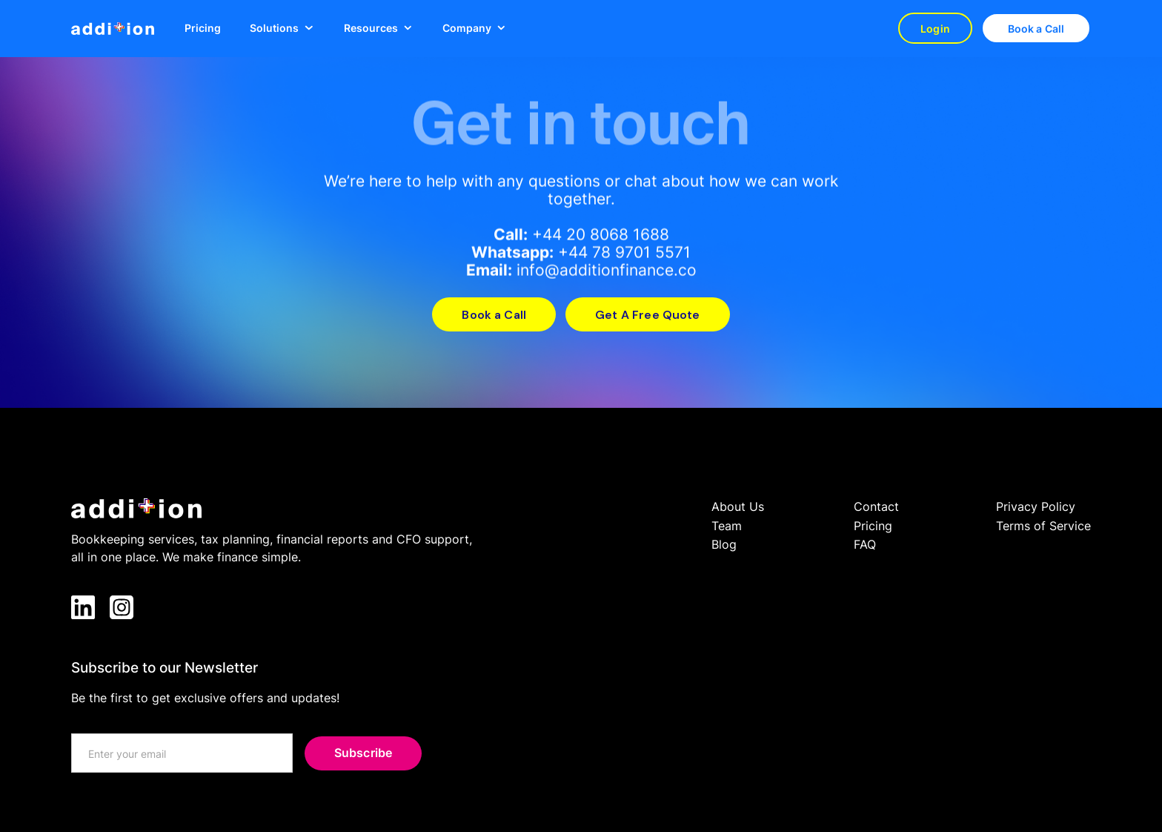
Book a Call (1036, 28)
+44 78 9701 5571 (624, 252)
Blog (724, 544)
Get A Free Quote (647, 315)
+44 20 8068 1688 (600, 234)
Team (726, 525)
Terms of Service (1043, 525)
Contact (876, 506)
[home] (112, 28)
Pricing (203, 28)
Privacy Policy (1035, 506)
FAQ (865, 544)
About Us (737, 506)
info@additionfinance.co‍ (607, 270)
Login (935, 28)
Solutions (274, 28)
